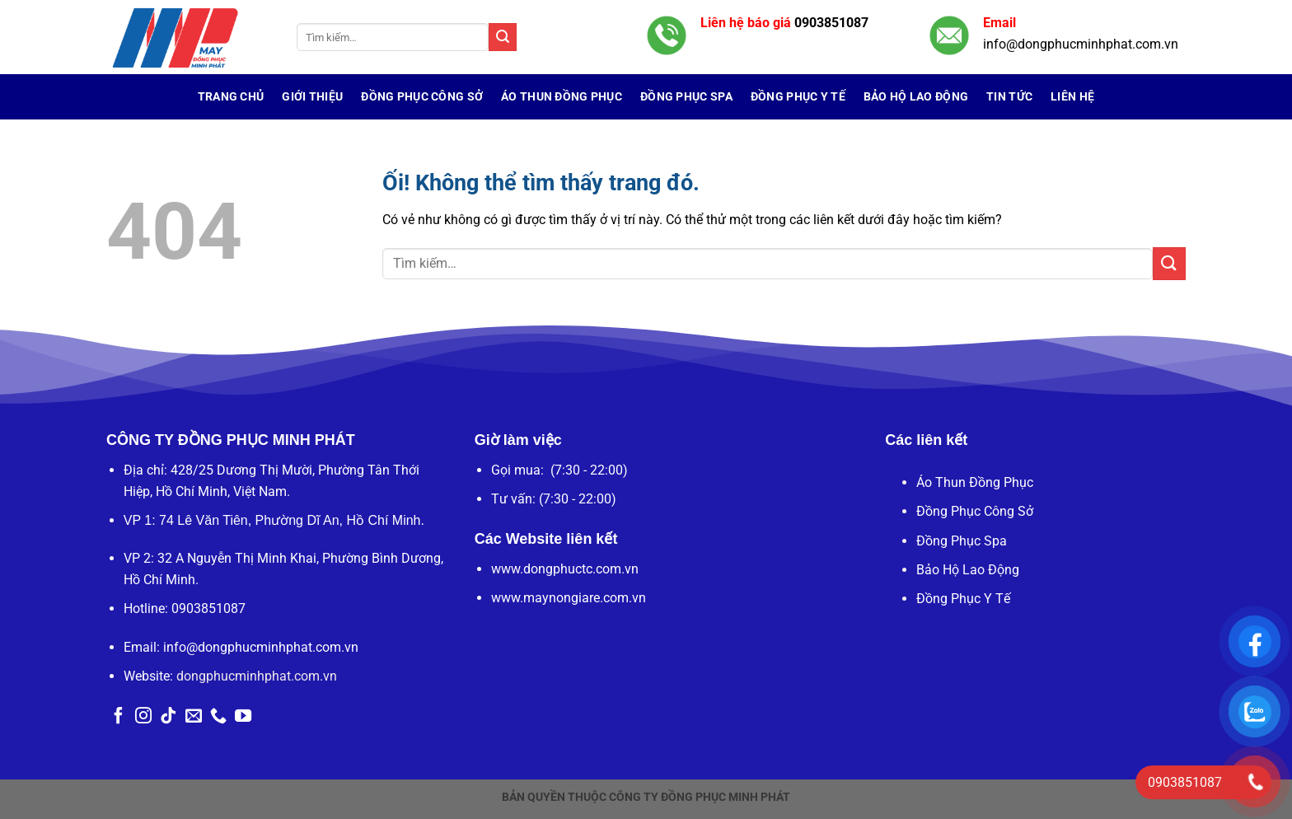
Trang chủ (231, 97)
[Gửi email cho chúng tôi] (193, 717)
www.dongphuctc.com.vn (565, 569)
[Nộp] (503, 37)
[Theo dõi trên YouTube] (243, 717)
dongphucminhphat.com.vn (256, 676)
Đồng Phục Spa (686, 97)
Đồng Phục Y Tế (798, 97)
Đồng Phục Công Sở (422, 97)
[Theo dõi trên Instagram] (143, 717)
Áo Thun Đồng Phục (561, 97)
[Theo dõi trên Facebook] (118, 717)
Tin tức (1009, 97)
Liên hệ (1072, 97)
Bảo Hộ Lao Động (916, 97)
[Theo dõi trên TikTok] (168, 717)
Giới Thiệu (312, 97)
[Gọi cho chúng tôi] (218, 717)
